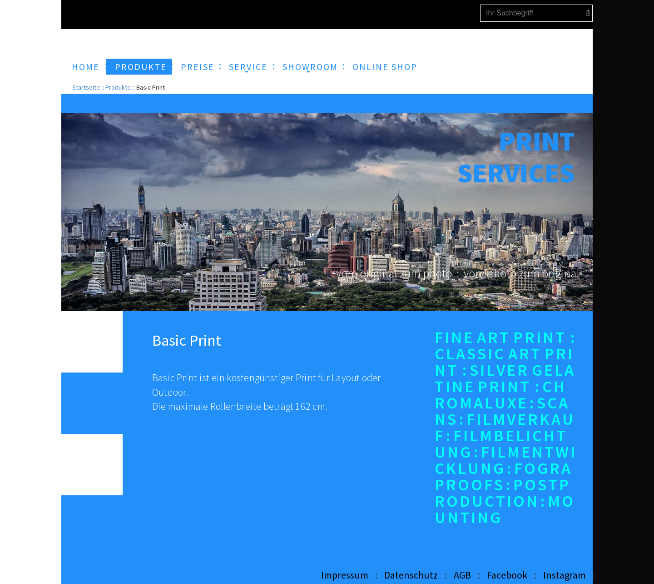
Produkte (118, 87)
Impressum (344, 575)
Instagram (564, 575)
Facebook (507, 575)
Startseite (86, 87)
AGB (462, 575)
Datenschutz (411, 575)
